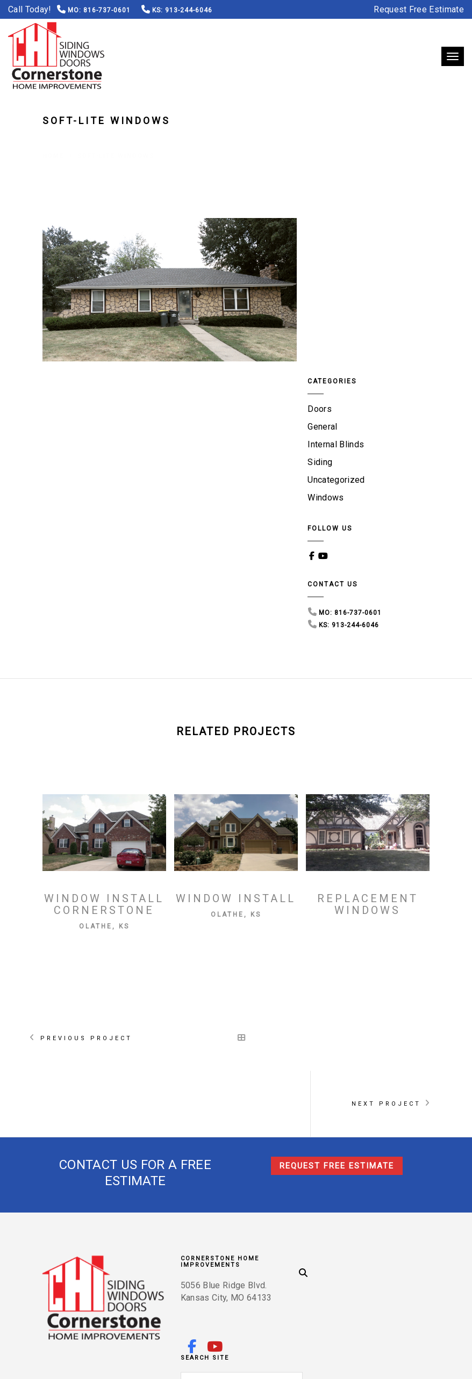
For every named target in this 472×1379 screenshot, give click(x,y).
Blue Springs (388, 1257)
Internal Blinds (339, 284)
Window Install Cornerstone (104, 744)
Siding (323, 302)
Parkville (307, 1271)
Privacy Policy (124, 1361)
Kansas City (260, 1257)
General (326, 267)
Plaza (138, 1284)
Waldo (329, 1284)
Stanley (102, 1284)
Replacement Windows (367, 744)
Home (53, 142)
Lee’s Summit (203, 1257)
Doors (323, 249)
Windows (329, 337)
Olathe (341, 1257)
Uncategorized (339, 320)
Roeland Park (212, 1271)
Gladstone (149, 1257)
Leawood (242, 1284)
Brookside (288, 1284)
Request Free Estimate (419, 9)
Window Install (236, 738)
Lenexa (305, 1257)
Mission (392, 1271)
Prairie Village (187, 1284)
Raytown (368, 1284)
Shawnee (352, 1271)
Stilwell (263, 1271)
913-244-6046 (188, 10)
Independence (90, 1271)
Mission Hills (151, 1271)
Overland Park (92, 1257)
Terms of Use (66, 1361)
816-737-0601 (106, 10)
